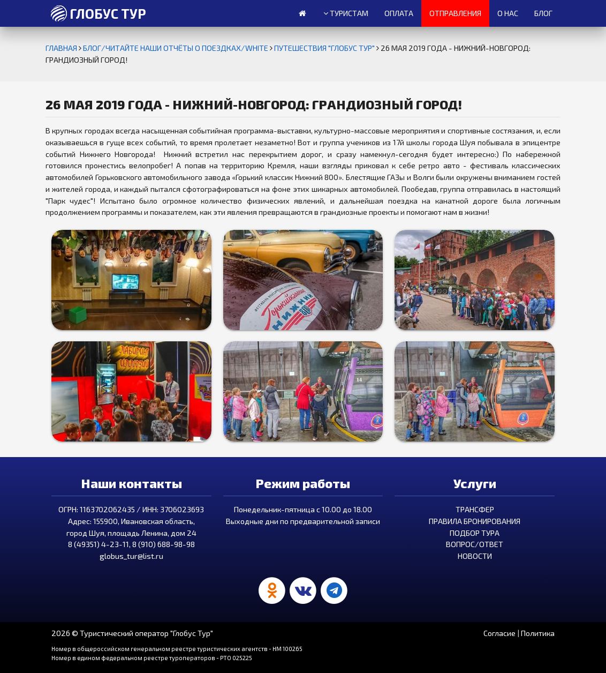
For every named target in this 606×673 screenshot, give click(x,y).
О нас (507, 13)
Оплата (398, 13)
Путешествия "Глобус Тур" (325, 48)
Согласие (499, 633)
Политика (538, 633)
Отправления (455, 13)
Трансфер (475, 509)
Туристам (345, 13)
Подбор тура (474, 532)
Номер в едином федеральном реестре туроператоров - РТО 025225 (151, 657)
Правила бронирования (474, 521)
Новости (475, 555)
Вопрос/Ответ (474, 544)
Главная (62, 48)
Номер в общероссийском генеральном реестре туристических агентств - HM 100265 (176, 648)
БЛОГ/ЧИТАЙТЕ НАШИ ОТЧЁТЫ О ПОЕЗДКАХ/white (176, 48)
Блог (543, 13)
